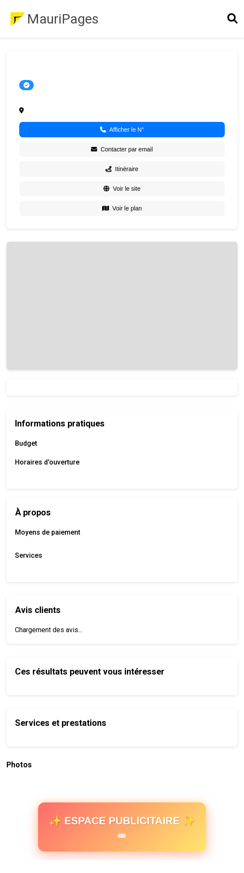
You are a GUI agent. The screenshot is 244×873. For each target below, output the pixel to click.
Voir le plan (122, 208)
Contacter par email (122, 149)
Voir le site (122, 188)
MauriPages (63, 19)
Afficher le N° (122, 129)
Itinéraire (122, 169)
